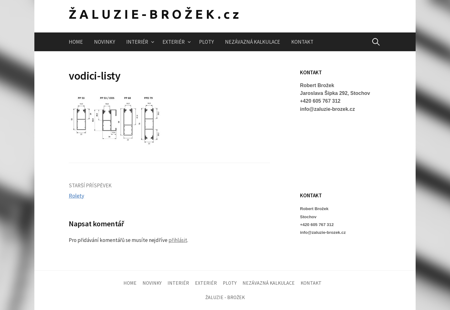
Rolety (76, 195)
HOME (76, 41)
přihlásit (177, 240)
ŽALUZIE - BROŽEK (225, 297)
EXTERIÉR (173, 41)
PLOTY (206, 41)
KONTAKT (302, 41)
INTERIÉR (137, 41)
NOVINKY (104, 41)
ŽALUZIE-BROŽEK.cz (155, 14)
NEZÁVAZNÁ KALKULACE (252, 41)
